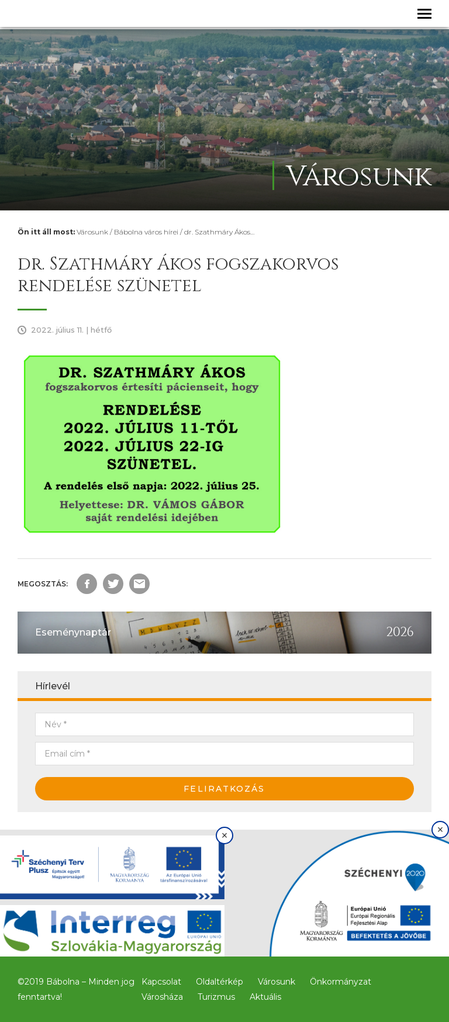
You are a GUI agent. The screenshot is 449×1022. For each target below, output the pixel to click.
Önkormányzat (340, 981)
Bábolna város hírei (146, 231)
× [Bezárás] (225, 835)
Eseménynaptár (73, 632)
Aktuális (265, 997)
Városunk (92, 231)
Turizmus (216, 997)
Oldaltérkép (219, 981)
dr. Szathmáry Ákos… (219, 231)
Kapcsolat (161, 981)
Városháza (162, 997)
